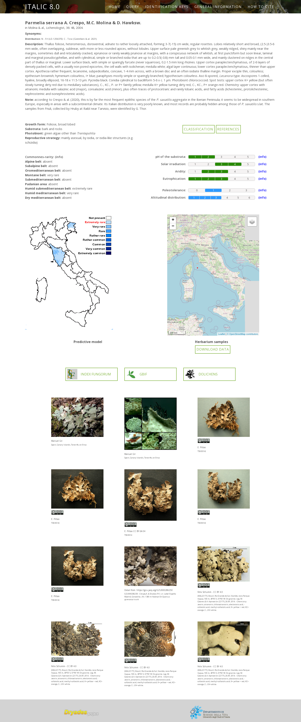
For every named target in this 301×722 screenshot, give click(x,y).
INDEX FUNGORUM (89, 374)
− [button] (173, 226)
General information (218, 6)
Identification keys (167, 6)
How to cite (261, 6)
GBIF (136, 374)
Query (132, 6)
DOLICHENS (201, 374)
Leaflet (221, 334)
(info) (59, 157)
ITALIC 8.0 (42, 6)
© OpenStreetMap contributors (242, 334)
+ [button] (173, 220)
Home (114, 6)
